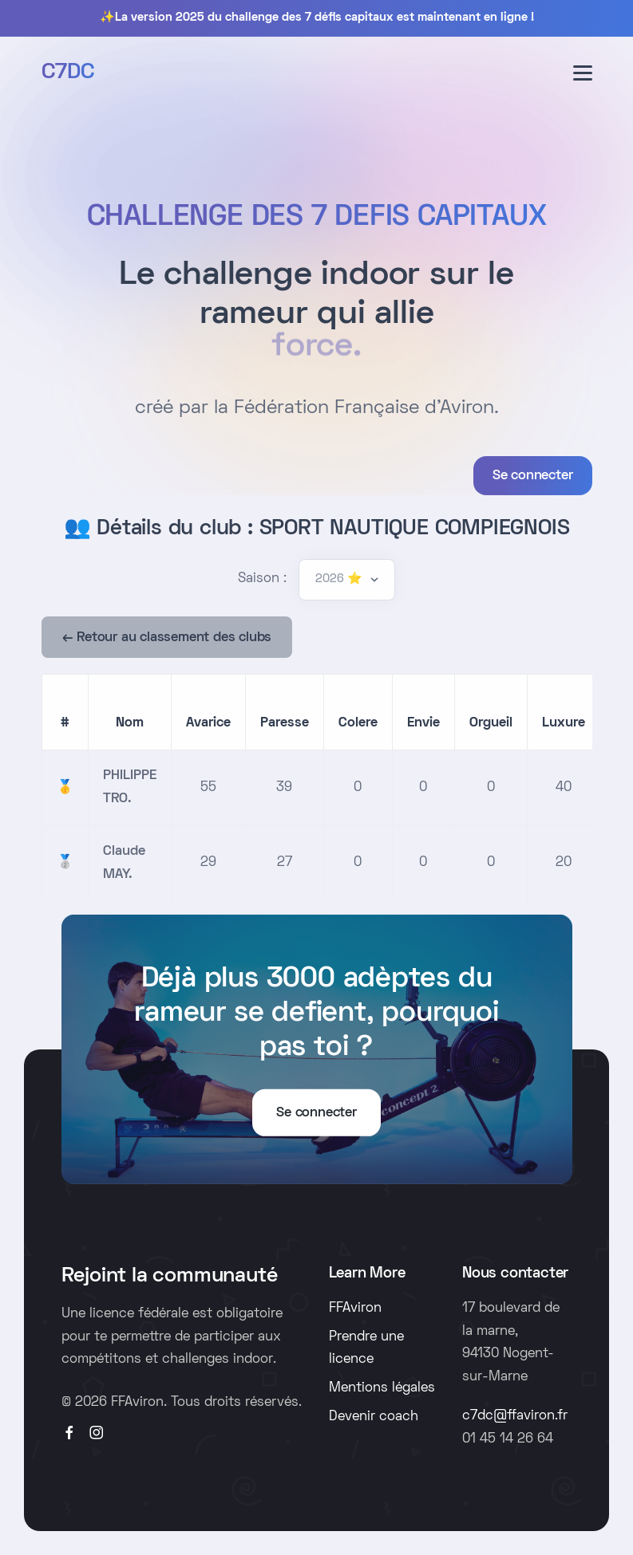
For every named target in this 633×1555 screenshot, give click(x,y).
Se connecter (533, 476)
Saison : (262, 579)
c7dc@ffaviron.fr (515, 1416)
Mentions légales (382, 1388)
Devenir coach (373, 1417)
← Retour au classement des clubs (167, 638)
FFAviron (355, 1308)
